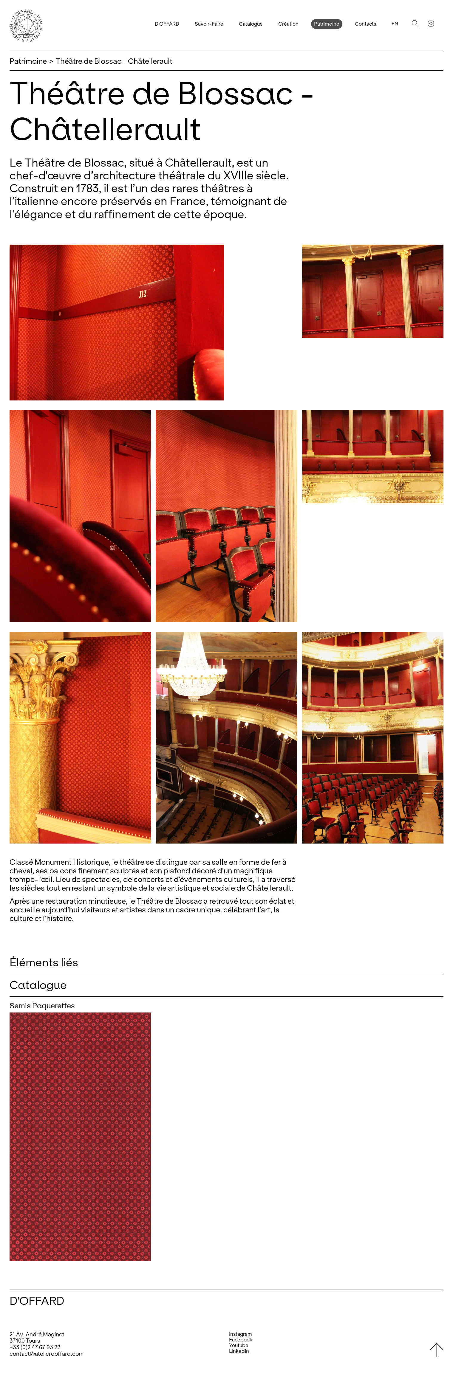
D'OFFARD (167, 24)
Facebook (240, 1340)
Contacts (365, 24)
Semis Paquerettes (42, 1005)
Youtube (238, 1345)
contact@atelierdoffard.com (47, 1354)
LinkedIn (239, 1351)
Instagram (240, 1334)
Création (288, 24)
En (395, 24)
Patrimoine (326, 24)
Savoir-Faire (209, 24)
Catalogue (251, 24)
